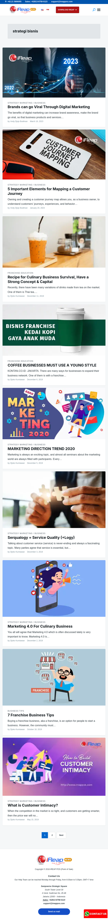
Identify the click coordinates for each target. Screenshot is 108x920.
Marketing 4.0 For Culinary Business (40, 626)
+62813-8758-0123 (57, 900)
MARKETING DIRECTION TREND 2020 (41, 449)
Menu (98, 10)
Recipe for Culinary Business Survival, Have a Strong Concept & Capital (48, 279)
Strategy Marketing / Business (26, 103)
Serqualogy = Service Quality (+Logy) (41, 537)
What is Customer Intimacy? (33, 805)
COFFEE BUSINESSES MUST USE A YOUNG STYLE (52, 365)
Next (61, 835)
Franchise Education (20, 273)
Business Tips (16, 711)
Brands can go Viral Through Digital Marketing (49, 107)
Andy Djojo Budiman (19, 121)
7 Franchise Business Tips (31, 715)
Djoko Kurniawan (17, 296)
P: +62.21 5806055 (13, 1)
